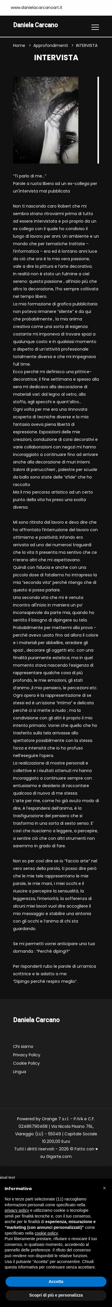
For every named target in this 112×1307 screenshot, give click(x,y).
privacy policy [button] (17, 1210)
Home (19, 46)
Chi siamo (23, 1047)
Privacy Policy (26, 1055)
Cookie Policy (26, 1063)
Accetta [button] (56, 1281)
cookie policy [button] (46, 1233)
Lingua (19, 1072)
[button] (104, 1188)
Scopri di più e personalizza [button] (56, 1295)
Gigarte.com (59, 1157)
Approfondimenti (50, 46)
